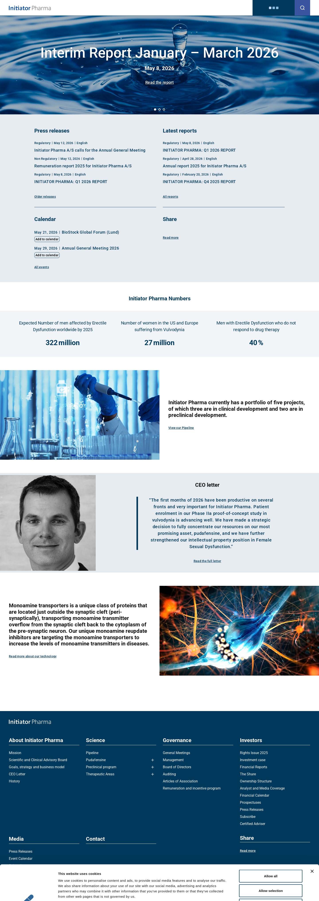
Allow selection (271, 857)
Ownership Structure (256, 781)
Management (173, 760)
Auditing (169, 774)
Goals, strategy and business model (36, 767)
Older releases (45, 196)
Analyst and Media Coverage (262, 788)
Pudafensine (96, 760)
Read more (171, 237)
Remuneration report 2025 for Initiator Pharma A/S (83, 166)
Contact (238, 8)
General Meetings (176, 753)
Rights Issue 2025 (254, 753)
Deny (271, 872)
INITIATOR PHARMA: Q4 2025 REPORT (199, 181)
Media (219, 8)
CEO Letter (17, 774)
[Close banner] (312, 838)
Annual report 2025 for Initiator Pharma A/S (205, 166)
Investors (200, 8)
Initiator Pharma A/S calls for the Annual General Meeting (90, 150)
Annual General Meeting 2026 (90, 248)
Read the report (159, 82)
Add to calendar (46, 239)
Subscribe (247, 817)
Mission (15, 753)
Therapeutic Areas (100, 774)
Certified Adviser (252, 824)
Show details (232, 892)
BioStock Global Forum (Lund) (90, 232)
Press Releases (251, 809)
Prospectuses (250, 802)
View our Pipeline (181, 428)
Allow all (271, 843)
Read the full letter (207, 561)
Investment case (252, 760)
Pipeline (92, 753)
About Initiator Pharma (121, 8)
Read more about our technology (32, 656)
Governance (176, 8)
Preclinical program (101, 767)
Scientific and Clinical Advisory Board (38, 760)
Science (153, 8)
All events (41, 267)
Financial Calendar (254, 795)
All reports (170, 196)
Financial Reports (253, 767)
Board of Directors (177, 767)
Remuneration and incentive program (192, 788)
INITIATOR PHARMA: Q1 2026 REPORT (70, 181)
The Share (248, 774)
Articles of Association (180, 781)
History (14, 781)
